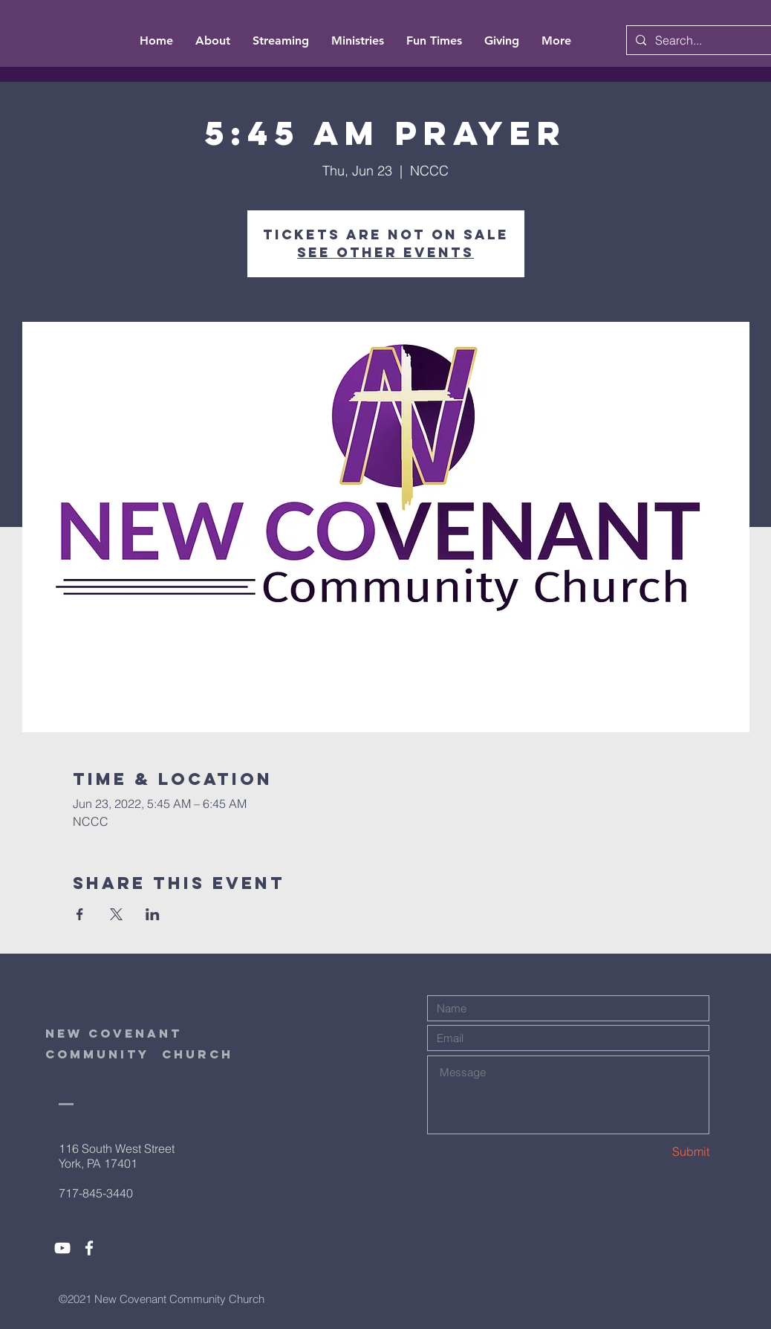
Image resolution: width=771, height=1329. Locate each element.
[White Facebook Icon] (89, 1248)
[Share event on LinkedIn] (153, 914)
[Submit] (656, 1152)
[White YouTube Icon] (62, 1248)
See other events (385, 252)
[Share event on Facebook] (80, 914)
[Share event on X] (116, 914)
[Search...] (708, 40)
